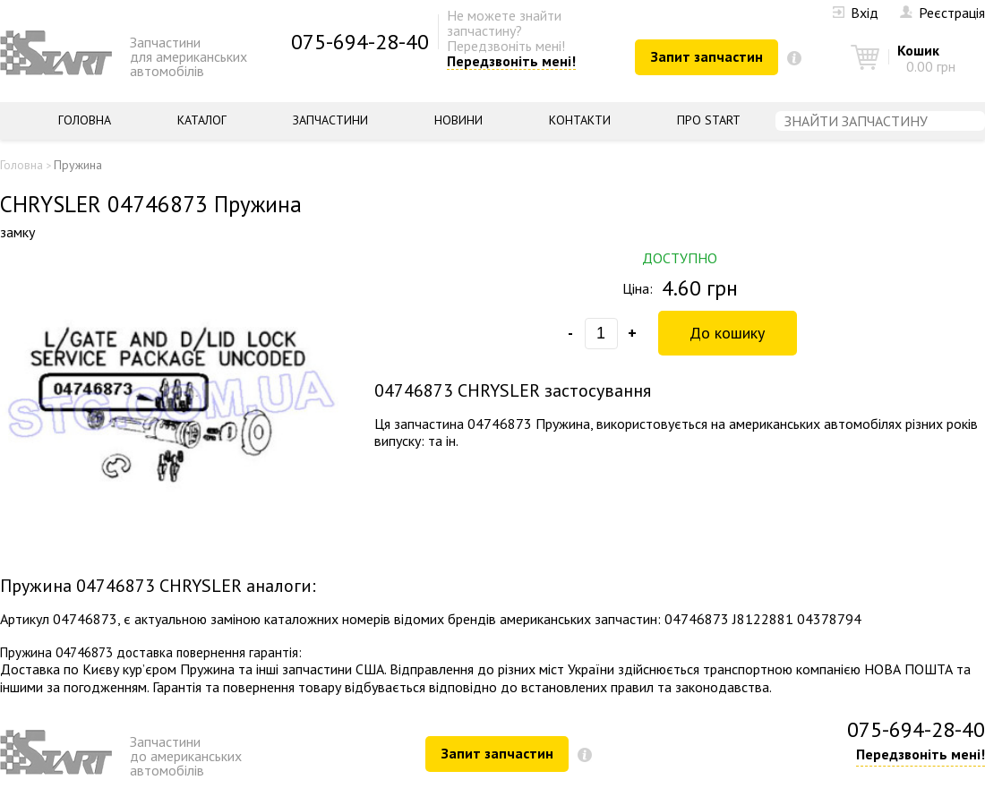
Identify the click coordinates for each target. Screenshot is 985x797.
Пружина (78, 165)
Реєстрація (942, 12)
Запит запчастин (707, 56)
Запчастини (330, 120)
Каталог (202, 120)
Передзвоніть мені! (511, 62)
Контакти (580, 120)
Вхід (855, 12)
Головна (84, 120)
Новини (458, 120)
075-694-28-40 (360, 42)
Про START (709, 120)
